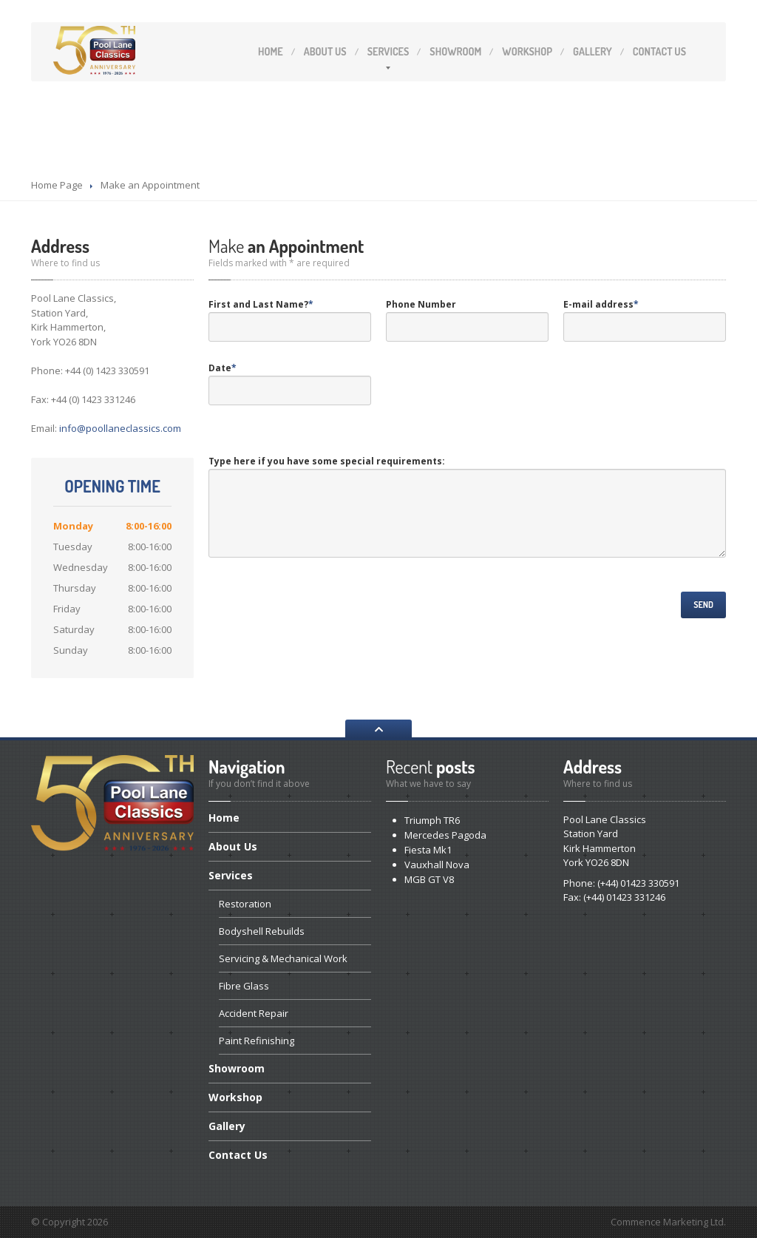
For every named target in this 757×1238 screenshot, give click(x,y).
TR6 (432, 820)
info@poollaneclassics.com (120, 428)
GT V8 (429, 879)
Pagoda (445, 835)
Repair (253, 1013)
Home (270, 51)
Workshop (527, 51)
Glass (244, 985)
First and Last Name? (260, 304)
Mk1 (428, 849)
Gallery (592, 51)
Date (222, 368)
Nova (436, 864)
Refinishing (256, 1040)
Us (325, 51)
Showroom (455, 51)
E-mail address (601, 304)
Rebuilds (262, 931)
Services (388, 51)
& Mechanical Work (283, 958)
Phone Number (421, 304)
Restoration (245, 903)
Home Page (57, 185)
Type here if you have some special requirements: (326, 461)
